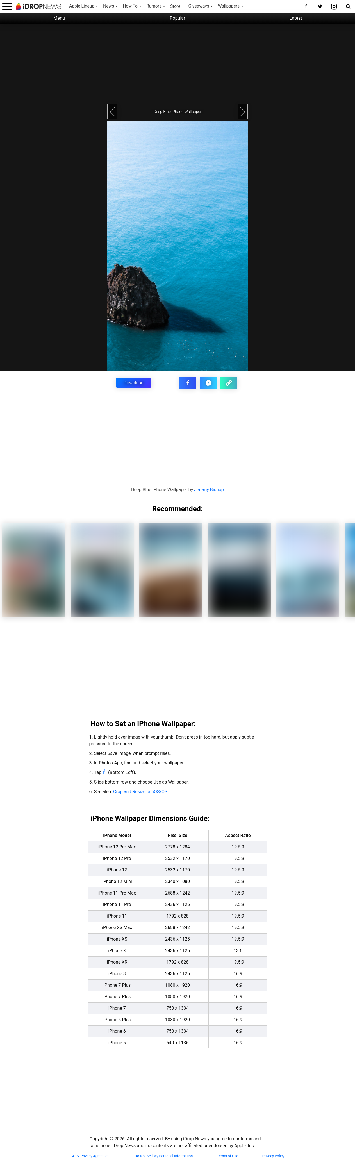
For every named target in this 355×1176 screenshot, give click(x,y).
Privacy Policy (273, 1156)
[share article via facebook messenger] (208, 383)
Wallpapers (229, 6)
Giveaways (198, 6)
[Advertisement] (177, 63)
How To (130, 6)
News (108, 6)
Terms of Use (227, 1156)
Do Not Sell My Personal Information (164, 1156)
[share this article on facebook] (187, 383)
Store (175, 6)
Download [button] (134, 382)
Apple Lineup (81, 6)
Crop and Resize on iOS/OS (140, 791)
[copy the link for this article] (228, 383)
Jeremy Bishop (209, 489)
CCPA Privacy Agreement (90, 1156)
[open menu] (7, 6)
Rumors (153, 6)
